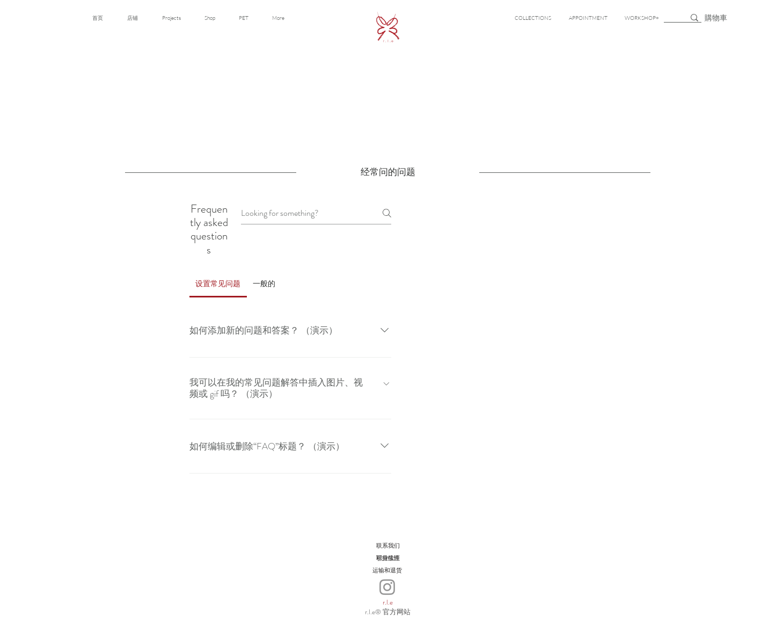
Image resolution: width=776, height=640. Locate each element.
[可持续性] (388, 558)
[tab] (218, 283)
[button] (718, 17)
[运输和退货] (387, 570)
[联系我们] (388, 546)
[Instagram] (387, 587)
